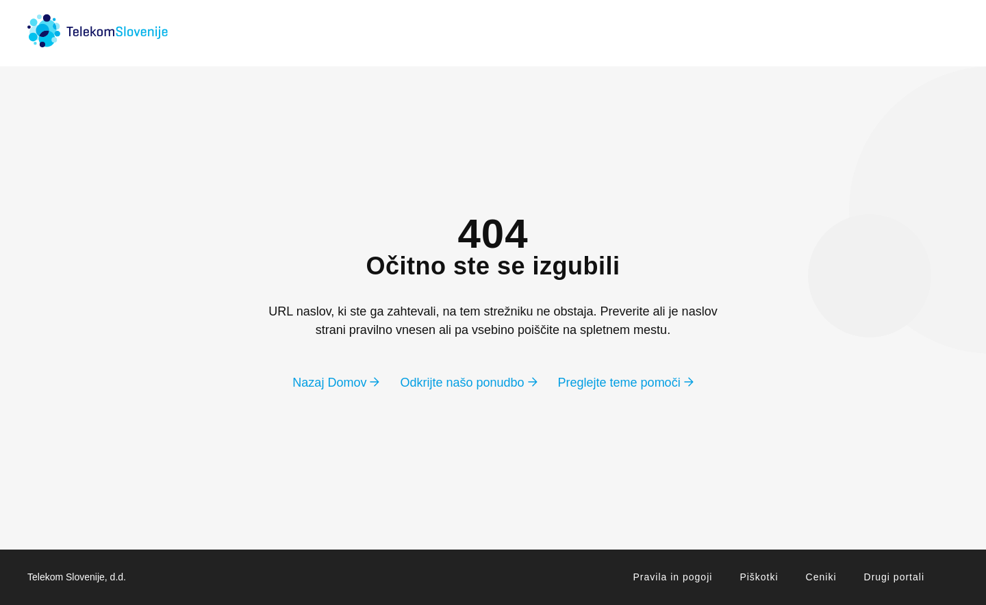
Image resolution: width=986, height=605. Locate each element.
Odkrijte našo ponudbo (468, 382)
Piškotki (759, 576)
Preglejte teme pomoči (626, 382)
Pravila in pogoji (673, 576)
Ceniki (821, 576)
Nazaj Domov (335, 382)
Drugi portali (894, 576)
